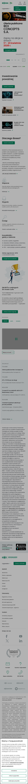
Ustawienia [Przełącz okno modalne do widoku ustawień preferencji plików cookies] (14, 770)
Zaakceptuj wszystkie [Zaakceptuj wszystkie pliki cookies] (14, 781)
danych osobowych (7, 766)
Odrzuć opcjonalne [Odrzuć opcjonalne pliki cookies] (14, 776)
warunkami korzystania (17, 762)
